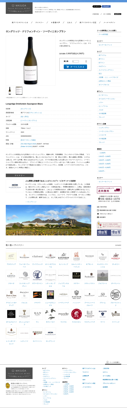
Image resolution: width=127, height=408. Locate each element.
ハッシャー (76, 303)
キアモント (89, 264)
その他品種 (102, 113)
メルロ (101, 110)
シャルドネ (102, 135)
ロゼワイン (102, 66)
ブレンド (102, 117)
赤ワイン (102, 59)
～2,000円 (102, 153)
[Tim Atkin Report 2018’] (28, 144)
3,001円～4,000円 (104, 160)
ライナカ (63, 322)
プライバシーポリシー (109, 383)
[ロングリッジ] (26, 109)
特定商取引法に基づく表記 (110, 379)
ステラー (77, 283)
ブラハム (103, 303)
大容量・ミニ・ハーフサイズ (108, 77)
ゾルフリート (102, 283)
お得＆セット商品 (105, 81)
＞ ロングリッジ (30, 202)
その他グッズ (47, 386)
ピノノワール (103, 106)
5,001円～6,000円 (104, 167)
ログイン (105, 372)
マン (37, 322)
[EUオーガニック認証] (28, 140)
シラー (101, 102)
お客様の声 (86, 375)
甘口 (100, 73)
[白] (22, 116)
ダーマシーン (115, 283)
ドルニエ (24, 303)
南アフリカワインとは (89, 368)
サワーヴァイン (37, 283)
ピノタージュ (103, 95)
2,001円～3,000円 (104, 156)
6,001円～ (102, 171)
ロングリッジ (50, 341)
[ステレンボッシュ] (35, 112)
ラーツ (102, 322)
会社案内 (105, 387)
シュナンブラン (104, 127)
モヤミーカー (50, 322)
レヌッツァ (24, 341)
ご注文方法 (106, 368)
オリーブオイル (104, 85)
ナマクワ (37, 303)
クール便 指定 (103, 34)
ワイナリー (86, 372)
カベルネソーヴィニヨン (107, 99)
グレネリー (115, 264)
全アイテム (102, 55)
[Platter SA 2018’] (26, 146)
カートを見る (106, 375)
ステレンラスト (89, 283)
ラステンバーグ (89, 322)
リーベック (115, 322)
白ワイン (102, 62)
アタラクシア (11, 264)
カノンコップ (63, 264)
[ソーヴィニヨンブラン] (29, 120)
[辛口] (26, 116)
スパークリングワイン (106, 70)
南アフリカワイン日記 (89, 383)
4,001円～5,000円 (104, 164)
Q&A (84, 379)
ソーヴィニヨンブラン (106, 131)
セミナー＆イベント (105, 45)
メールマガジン (87, 387)
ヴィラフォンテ (37, 264)
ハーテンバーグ (63, 303)
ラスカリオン (76, 322)
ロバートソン (37, 341)
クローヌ (11, 283)
